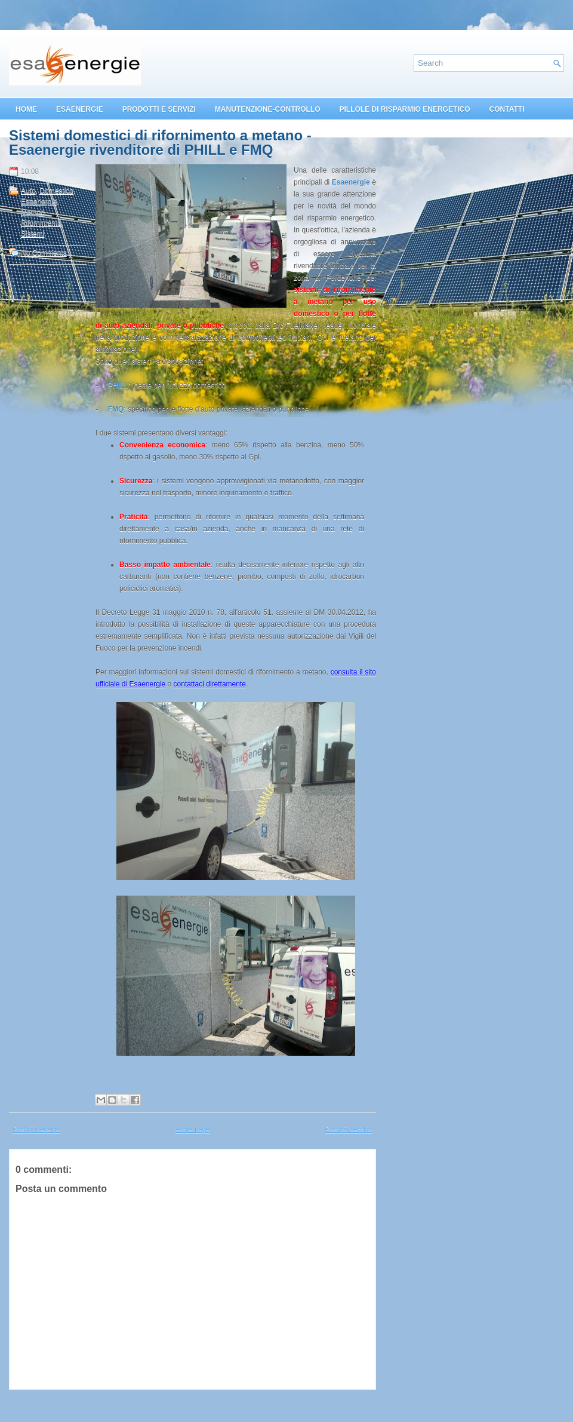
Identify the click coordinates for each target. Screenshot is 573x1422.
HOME (26, 109)
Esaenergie (39, 201)
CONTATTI (507, 109)
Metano (33, 212)
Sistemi (32, 233)
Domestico (56, 190)
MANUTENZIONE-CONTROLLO (268, 109)
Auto (28, 190)
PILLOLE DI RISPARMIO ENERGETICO (404, 109)
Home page (192, 1129)
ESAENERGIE (79, 109)
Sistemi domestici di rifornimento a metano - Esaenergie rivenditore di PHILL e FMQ (160, 142)
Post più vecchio (348, 1129)
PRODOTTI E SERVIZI (159, 109)
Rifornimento (41, 223)
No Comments (44, 253)
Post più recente (36, 1129)
